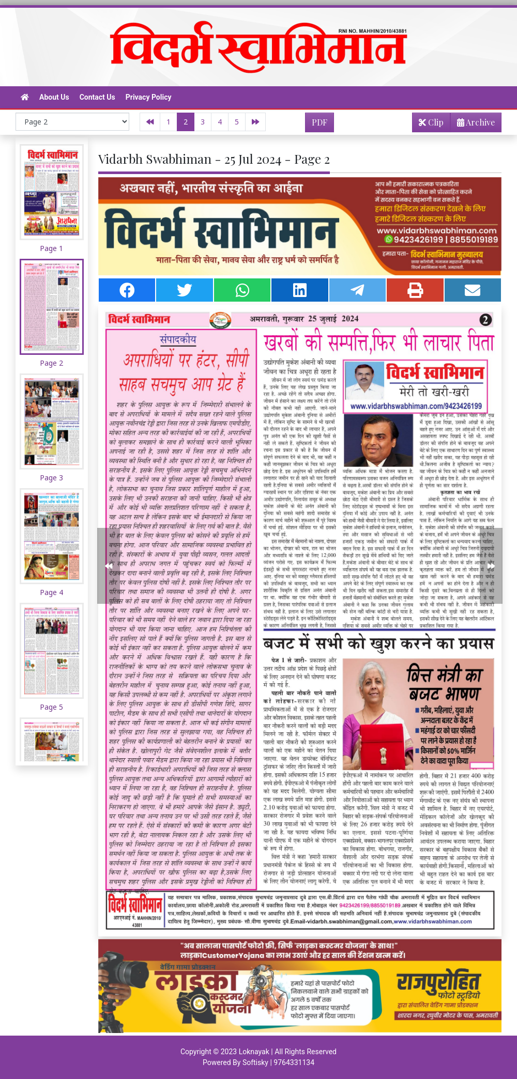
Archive (473, 124)
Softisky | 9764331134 (278, 1062)
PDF (319, 122)
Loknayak (254, 1051)
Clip (431, 122)
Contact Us (97, 97)
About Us (54, 97)
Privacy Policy (149, 97)
